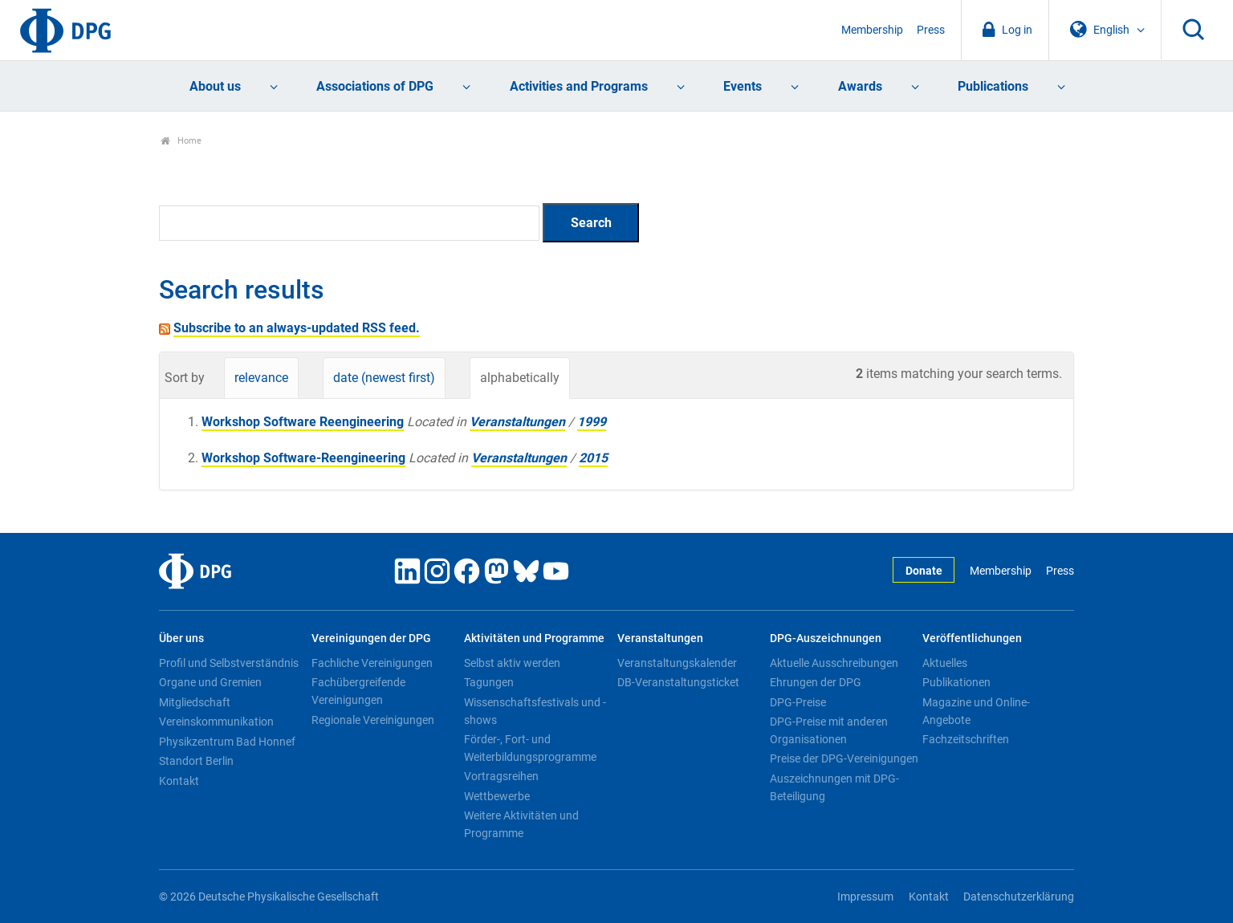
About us (215, 86)
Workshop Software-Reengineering (303, 458)
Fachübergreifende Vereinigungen (358, 691)
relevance (261, 377)
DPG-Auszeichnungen (825, 638)
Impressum (865, 897)
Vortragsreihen (501, 776)
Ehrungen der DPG (815, 682)
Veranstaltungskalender (677, 663)
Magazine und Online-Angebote (976, 711)
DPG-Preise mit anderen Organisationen (829, 730)
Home (181, 141)
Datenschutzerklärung (1018, 897)
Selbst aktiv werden (512, 663)
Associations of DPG (374, 86)
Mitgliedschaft (194, 702)
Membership (872, 30)
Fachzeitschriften (965, 739)
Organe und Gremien (210, 682)
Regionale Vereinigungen (372, 720)
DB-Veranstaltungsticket (678, 682)
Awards (860, 86)
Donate (923, 571)
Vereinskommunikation (216, 721)
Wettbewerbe (497, 796)
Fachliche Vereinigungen (372, 663)
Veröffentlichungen (972, 638)
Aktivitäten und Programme (534, 638)
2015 (593, 458)
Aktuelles (944, 663)
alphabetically (520, 377)
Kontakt (179, 781)
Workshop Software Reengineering (302, 421)
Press (931, 30)
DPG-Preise (798, 702)
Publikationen (956, 682)
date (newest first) (384, 377)
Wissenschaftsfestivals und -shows (535, 711)
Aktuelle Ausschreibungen (834, 663)
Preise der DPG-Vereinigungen (844, 758)
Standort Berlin (196, 760)
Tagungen (489, 682)
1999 (591, 421)
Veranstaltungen (517, 421)
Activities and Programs (579, 86)
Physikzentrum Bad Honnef (227, 741)
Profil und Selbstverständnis (229, 663)
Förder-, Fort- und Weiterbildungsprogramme (530, 748)
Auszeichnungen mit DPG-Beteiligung (834, 787)
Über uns (181, 638)
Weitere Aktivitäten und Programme (521, 824)
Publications (993, 86)
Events (742, 86)
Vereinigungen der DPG (371, 638)
